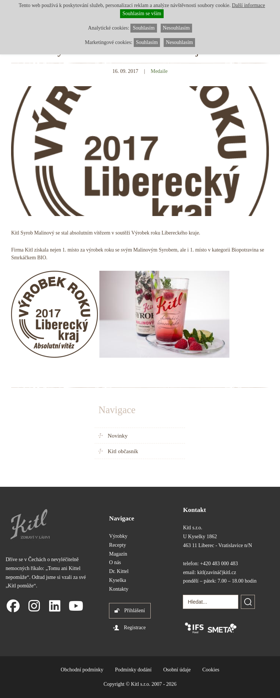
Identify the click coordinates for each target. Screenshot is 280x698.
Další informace (248, 5)
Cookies (210, 669)
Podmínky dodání (133, 669)
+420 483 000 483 (219, 563)
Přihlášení (134, 610)
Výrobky (118, 536)
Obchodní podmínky (82, 669)
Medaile (159, 71)
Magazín (118, 554)
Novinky (117, 435)
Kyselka (117, 580)
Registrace (135, 627)
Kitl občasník (122, 451)
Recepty (117, 545)
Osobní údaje (177, 669)
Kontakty (118, 589)
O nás (115, 562)
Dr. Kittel (119, 571)
